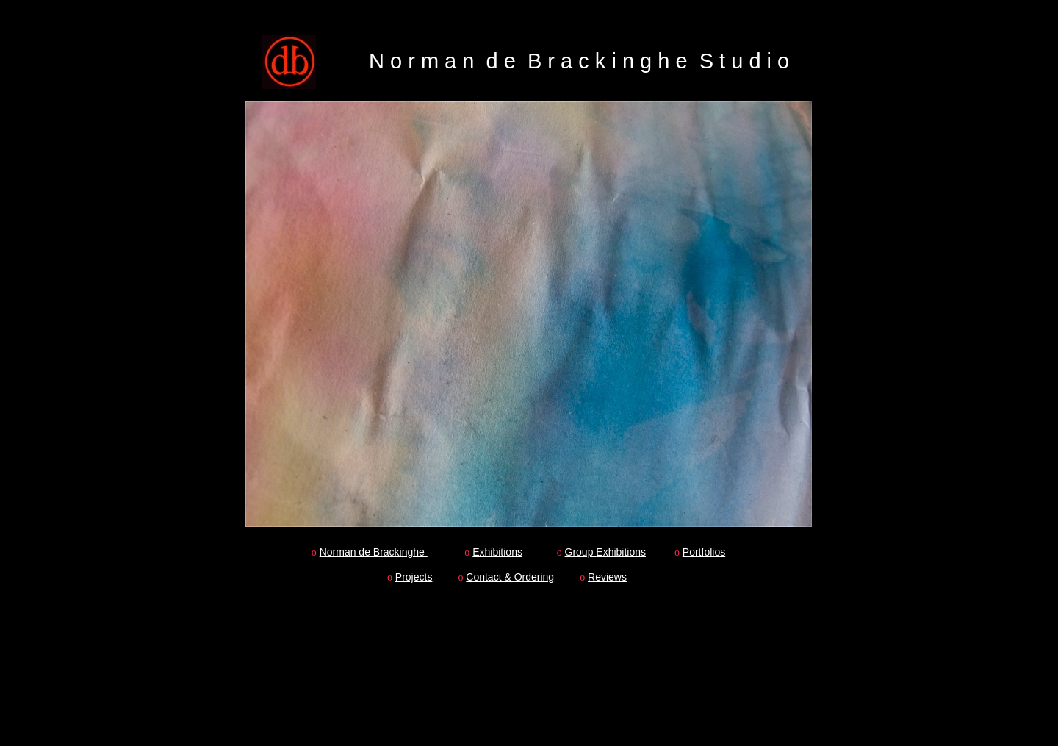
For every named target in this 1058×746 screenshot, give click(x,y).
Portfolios (704, 552)
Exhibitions (497, 552)
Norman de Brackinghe (374, 552)
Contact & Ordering (510, 577)
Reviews (607, 577)
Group (581, 552)
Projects (414, 577)
